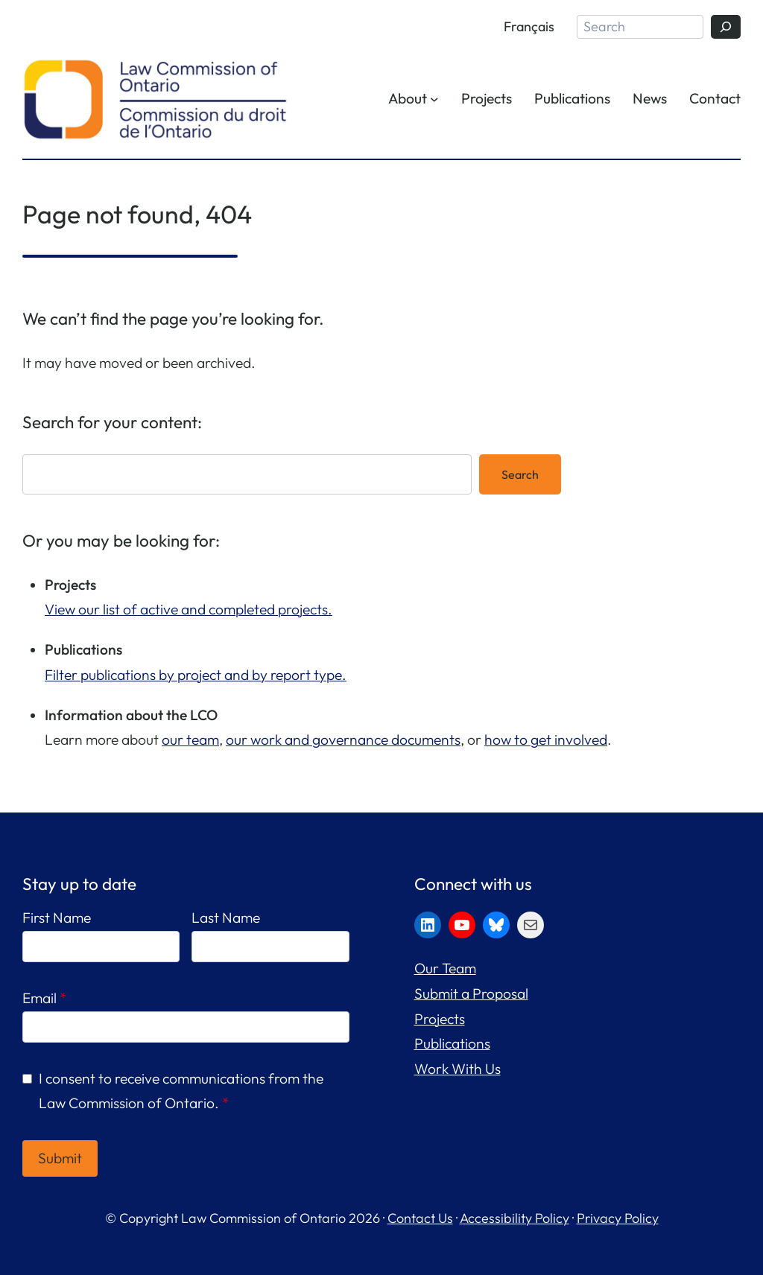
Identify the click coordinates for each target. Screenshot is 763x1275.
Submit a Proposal (471, 993)
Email (44, 998)
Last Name (225, 917)
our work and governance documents (343, 739)
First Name (56, 917)
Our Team (445, 968)
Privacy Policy (618, 1218)
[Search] (726, 27)
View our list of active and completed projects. (188, 609)
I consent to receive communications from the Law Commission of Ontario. (181, 1091)
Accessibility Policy (514, 1218)
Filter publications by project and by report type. (195, 675)
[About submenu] (434, 99)
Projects (439, 1019)
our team (190, 739)
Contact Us (420, 1218)
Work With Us (457, 1069)
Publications (452, 1043)
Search (520, 474)
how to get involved (545, 739)
